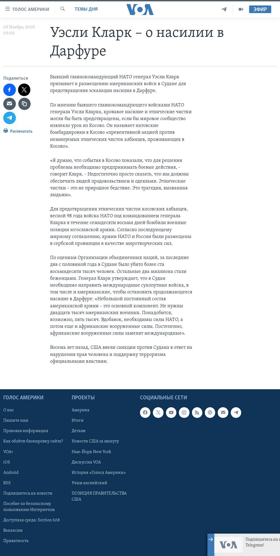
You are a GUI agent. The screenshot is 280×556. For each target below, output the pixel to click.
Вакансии (13, 530)
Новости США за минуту (95, 441)
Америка (80, 410)
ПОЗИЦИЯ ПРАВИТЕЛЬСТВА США (99, 496)
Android (11, 473)
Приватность (15, 541)
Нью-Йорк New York (91, 452)
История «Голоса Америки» (99, 473)
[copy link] (24, 104)
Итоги (78, 420)
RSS (7, 483)
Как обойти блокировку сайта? (33, 441)
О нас (8, 410)
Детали (79, 431)
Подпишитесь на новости (27, 493)
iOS (6, 462)
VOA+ (8, 452)
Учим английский (89, 483)
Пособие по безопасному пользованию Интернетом (29, 507)
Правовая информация (25, 431)
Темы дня (86, 9)
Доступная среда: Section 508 (31, 520)
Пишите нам (15, 420)
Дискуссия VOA (86, 462)
